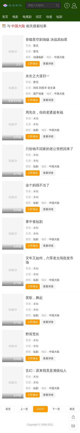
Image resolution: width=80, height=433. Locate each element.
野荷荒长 (32, 334)
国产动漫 (38, 93)
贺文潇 (51, 87)
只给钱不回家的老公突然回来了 (49, 149)
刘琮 (35, 87)
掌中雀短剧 (34, 221)
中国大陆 (59, 57)
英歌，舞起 (34, 298)
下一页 (56, 409)
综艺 (39, 16)
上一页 (24, 409)
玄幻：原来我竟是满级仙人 (46, 370)
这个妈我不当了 (37, 185)
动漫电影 (38, 57)
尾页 (72, 409)
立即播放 (33, 63)
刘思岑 (43, 87)
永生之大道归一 (37, 76)
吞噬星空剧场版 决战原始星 (46, 39)
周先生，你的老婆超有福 (44, 112)
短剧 (59, 16)
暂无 (35, 45)
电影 (15, 16)
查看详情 (48, 63)
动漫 (49, 16)
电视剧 (27, 16)
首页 (5, 16)
